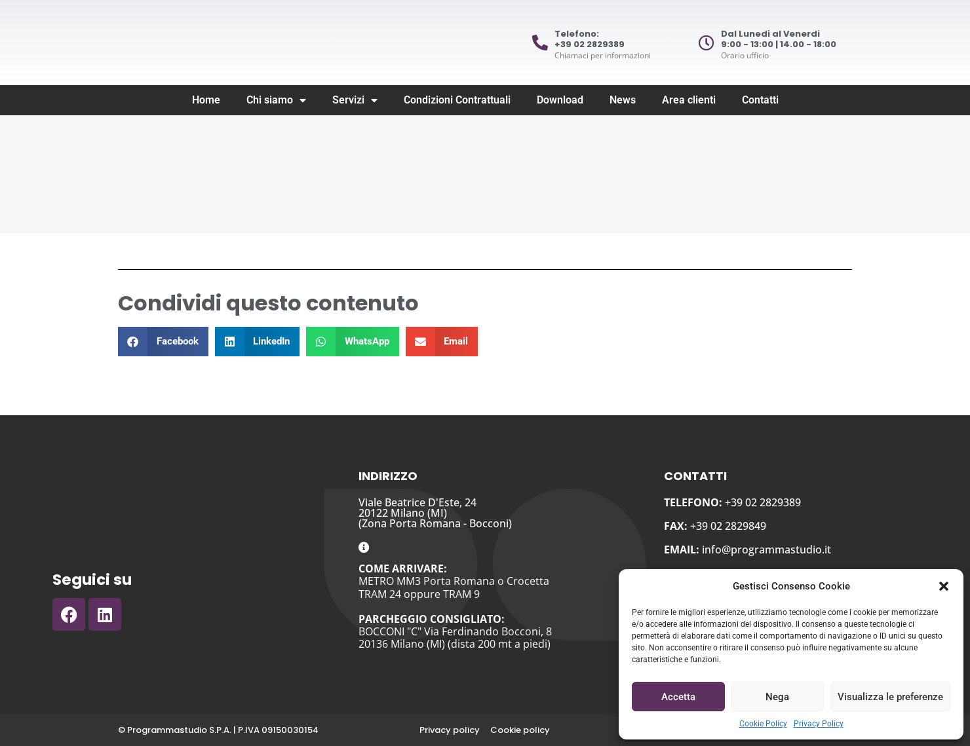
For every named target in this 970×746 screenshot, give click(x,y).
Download (560, 100)
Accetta (678, 697)
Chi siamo (276, 100)
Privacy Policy (819, 723)
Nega (777, 697)
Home (206, 100)
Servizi (355, 100)
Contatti (760, 100)
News (623, 100)
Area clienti (689, 100)
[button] (943, 586)
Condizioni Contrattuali (457, 100)
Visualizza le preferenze (890, 697)
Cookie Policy (763, 723)
